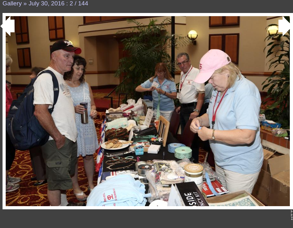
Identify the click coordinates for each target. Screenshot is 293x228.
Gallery (12, 3)
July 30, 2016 (46, 3)
